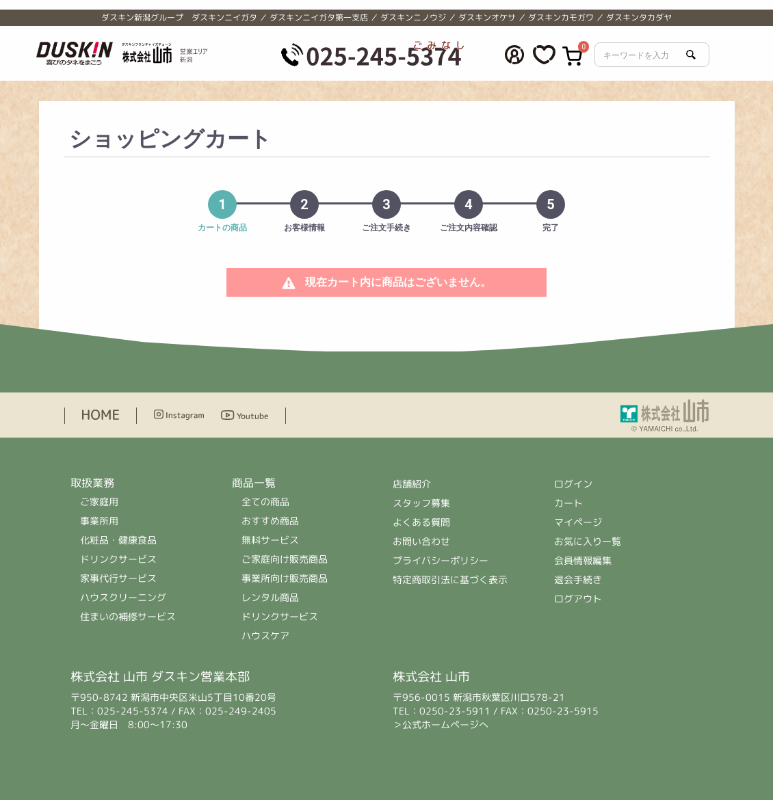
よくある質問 (421, 522)
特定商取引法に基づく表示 (450, 579)
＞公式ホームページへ (440, 724)
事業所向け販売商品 (284, 578)
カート (568, 502)
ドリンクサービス (118, 558)
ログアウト (578, 598)
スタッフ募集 (421, 502)
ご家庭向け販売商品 (284, 558)
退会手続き (578, 579)
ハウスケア (265, 635)
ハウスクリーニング (123, 597)
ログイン (573, 483)
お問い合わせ (421, 541)
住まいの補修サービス (128, 616)
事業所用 (99, 520)
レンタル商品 (270, 597)
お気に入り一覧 (587, 541)
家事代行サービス (118, 578)
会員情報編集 (583, 560)
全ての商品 (265, 501)
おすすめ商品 (270, 520)
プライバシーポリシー (440, 560)
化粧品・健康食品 (118, 539)
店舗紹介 (412, 483)
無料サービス (270, 539)
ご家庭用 (99, 501)
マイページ (578, 522)
